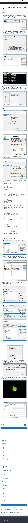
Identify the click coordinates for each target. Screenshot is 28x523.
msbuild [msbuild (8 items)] (6, 512)
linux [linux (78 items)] (24, 511)
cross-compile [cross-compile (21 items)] (7, 509)
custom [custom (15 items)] (11, 509)
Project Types (4, 440)
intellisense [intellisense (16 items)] (12, 511)
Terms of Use (3, 520)
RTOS (3, 475)
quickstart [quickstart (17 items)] (2, 514)
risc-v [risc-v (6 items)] (12, 514)
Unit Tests (3, 496)
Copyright (6, 520)
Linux (2, 437)
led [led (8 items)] (20, 511)
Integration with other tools (6, 449)
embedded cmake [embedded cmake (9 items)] (18, 509)
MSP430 (4, 474)
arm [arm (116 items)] (14, 507)
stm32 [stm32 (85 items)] (17, 514)
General (3, 435)
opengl (10, 9)
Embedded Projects (4, 433)
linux (8, 9)
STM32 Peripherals (5, 478)
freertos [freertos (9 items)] (5, 511)
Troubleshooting (4, 443)
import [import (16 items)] (9, 511)
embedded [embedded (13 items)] (14, 509)
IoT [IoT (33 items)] (15, 511)
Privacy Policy (11, 520)
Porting (3, 489)
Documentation (3, 429)
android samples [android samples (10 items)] (7, 507)
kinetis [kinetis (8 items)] (18, 511)
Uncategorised (3, 502)
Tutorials (2, 444)
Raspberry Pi (4, 486)
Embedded (3, 465)
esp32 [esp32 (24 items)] (24, 509)
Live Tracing (3, 488)
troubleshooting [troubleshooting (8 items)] (23, 514)
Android (3, 447)
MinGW (4, 500)
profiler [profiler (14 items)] (22, 512)
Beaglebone (4, 482)
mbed (3, 473)
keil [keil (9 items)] (16, 511)
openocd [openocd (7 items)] (18, 512)
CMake (3, 458)
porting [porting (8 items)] (20, 512)
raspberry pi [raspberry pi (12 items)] (10, 514)
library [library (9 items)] (21, 511)
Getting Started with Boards (7, 470)
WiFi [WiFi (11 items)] (25, 514)
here (5, 181)
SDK (3, 463)
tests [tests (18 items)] (20, 514)
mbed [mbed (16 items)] (4, 512)
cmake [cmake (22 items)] (23, 507)
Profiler (3, 439)
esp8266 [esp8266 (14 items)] (2, 511)
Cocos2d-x (4, 448)
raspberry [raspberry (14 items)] (6, 514)
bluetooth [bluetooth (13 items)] (20, 507)
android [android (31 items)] (3, 507)
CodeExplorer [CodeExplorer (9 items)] (3, 509)
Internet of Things (5, 471)
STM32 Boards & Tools (6, 477)
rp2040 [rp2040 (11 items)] (14, 514)
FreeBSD (4, 462)
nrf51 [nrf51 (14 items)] (16, 512)
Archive (3, 451)
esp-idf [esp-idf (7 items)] (22, 509)
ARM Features (5, 466)
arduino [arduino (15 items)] (11, 507)
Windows (3, 497)
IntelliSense (3, 436)
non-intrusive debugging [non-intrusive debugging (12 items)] (11, 512)
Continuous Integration (5, 459)
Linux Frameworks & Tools (6, 485)
